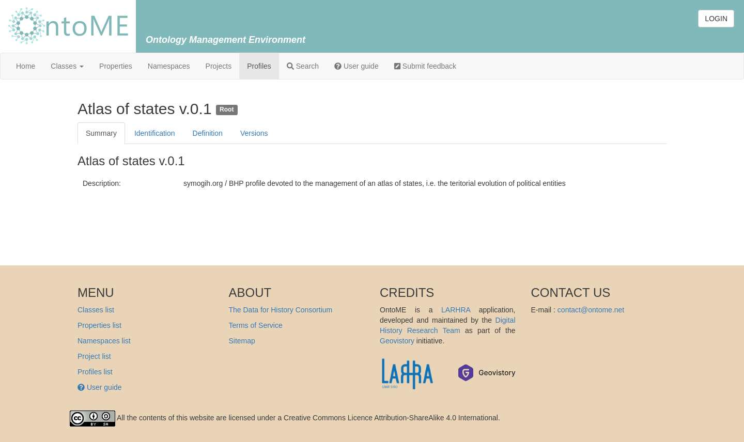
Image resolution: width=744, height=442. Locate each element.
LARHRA (455, 310)
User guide (356, 66)
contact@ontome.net (590, 310)
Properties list (99, 325)
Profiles (259, 66)
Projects (219, 66)
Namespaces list (104, 341)
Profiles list (95, 372)
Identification (154, 133)
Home (25, 66)
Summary (101, 133)
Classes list (96, 310)
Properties (115, 66)
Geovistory (397, 341)
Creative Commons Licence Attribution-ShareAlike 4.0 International (391, 418)
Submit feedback (425, 66)
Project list (94, 356)
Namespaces (169, 66)
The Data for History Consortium (281, 310)
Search (303, 66)
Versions (254, 133)
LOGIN (716, 18)
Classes (67, 66)
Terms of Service (256, 325)
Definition (208, 133)
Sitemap (242, 341)
